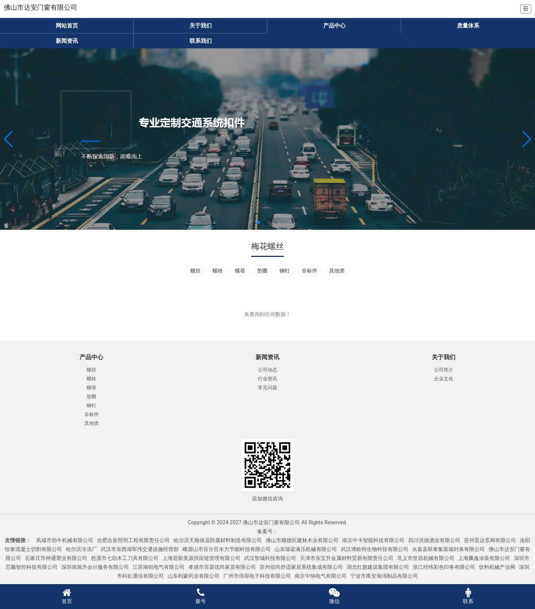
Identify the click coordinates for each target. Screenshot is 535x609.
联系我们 (200, 41)
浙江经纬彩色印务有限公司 (444, 567)
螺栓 (218, 271)
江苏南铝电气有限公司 (159, 567)
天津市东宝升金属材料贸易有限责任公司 (346, 558)
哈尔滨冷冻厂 (81, 549)
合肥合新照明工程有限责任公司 (133, 540)
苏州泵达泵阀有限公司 (490, 540)
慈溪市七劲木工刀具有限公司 (125, 558)
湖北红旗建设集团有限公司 (378, 567)
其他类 (337, 271)
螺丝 (195, 271)
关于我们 (200, 25)
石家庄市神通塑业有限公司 (56, 558)
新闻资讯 (67, 41)
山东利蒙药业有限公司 (194, 576)
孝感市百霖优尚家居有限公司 (222, 567)
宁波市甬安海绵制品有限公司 (384, 576)
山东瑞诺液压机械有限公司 (306, 549)
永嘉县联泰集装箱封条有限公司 (448, 549)
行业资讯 (267, 378)
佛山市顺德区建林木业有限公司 (302, 540)
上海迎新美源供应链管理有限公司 (201, 558)
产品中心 (334, 25)
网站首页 (67, 25)
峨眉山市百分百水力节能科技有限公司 (226, 549)
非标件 (309, 271)
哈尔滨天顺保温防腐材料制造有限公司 (218, 540)
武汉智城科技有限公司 (270, 558)
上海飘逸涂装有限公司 (484, 558)
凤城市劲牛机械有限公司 (64, 540)
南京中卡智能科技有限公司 (373, 540)
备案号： (267, 531)
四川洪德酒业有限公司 (434, 540)
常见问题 (267, 387)
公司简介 (443, 370)
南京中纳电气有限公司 (321, 576)
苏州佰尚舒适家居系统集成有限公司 (301, 567)
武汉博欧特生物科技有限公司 (374, 549)
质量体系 (468, 25)
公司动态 (267, 370)
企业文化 (443, 378)
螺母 (240, 271)
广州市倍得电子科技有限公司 (257, 576)
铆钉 (284, 271)
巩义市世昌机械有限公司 (425, 558)
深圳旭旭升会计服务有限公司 (95, 567)
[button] (9, 139)
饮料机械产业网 (497, 567)
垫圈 (262, 271)
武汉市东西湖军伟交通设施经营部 (140, 549)
